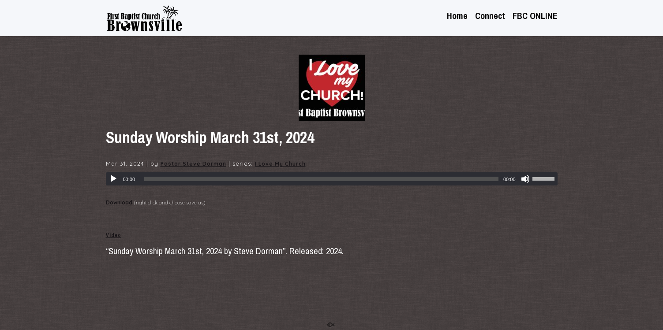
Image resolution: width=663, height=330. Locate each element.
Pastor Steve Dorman (193, 163)
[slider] (321, 179)
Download (119, 202)
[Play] (113, 178)
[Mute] (525, 178)
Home (457, 17)
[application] (332, 178)
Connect (490, 17)
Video (113, 235)
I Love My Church (280, 163)
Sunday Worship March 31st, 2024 (210, 137)
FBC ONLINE (535, 17)
